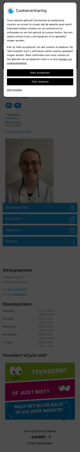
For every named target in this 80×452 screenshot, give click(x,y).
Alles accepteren (40, 73)
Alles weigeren (40, 81)
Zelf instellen (14, 90)
